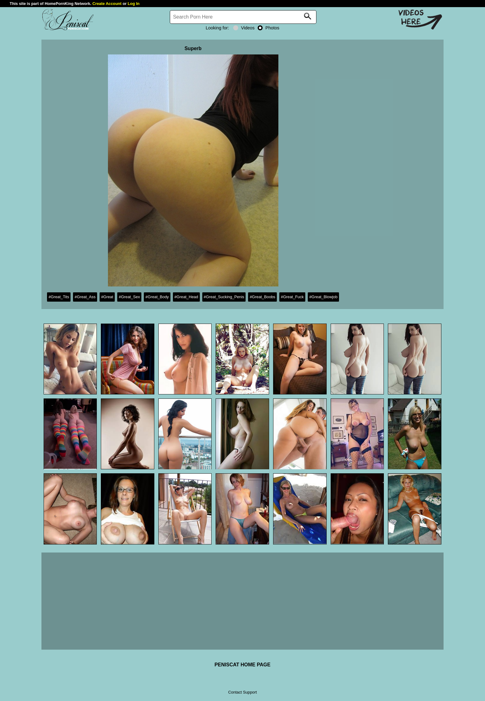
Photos (268, 27)
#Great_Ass (85, 297)
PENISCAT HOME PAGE (243, 664)
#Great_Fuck (292, 297)
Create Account (107, 3)
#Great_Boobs (262, 297)
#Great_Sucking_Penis (224, 297)
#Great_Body (157, 297)
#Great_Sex (129, 297)
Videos (244, 27)
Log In (133, 3)
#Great (107, 297)
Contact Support (242, 692)
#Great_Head (186, 297)
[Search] (243, 17)
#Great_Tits (59, 297)
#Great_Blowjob (323, 297)
